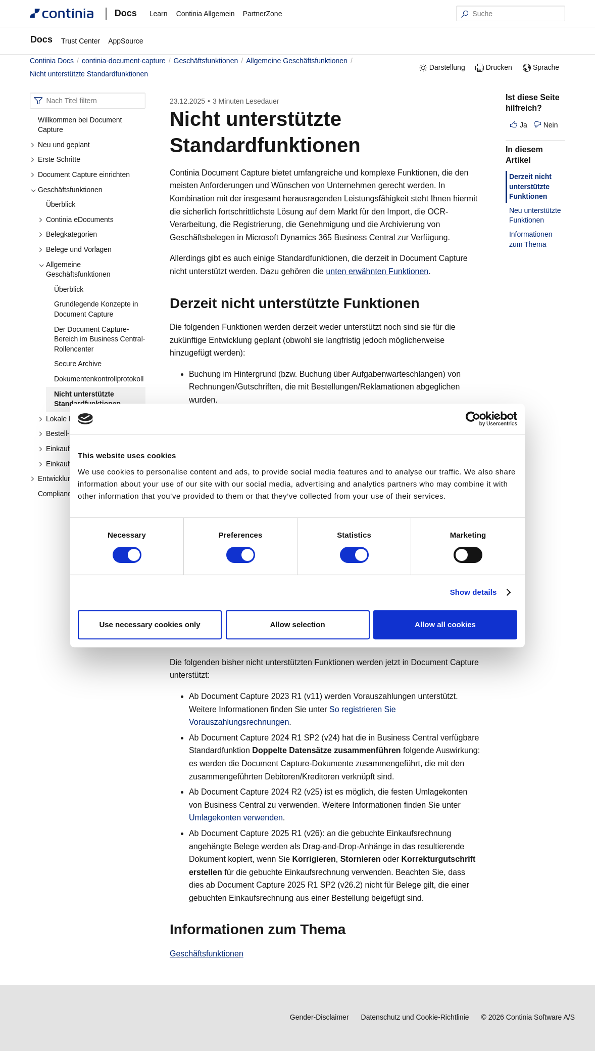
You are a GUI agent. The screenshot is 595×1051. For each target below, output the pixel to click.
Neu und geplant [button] (60, 145)
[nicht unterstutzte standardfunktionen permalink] (367, 145)
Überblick (60, 204)
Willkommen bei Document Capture (80, 125)
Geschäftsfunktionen (206, 953)
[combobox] (87, 101)
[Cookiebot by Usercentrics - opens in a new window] (473, 418)
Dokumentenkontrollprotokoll (98, 379)
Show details (473, 592)
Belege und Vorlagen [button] (75, 249)
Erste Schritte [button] (55, 159)
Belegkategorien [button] (67, 234)
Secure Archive (78, 364)
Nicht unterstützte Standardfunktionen (87, 399)
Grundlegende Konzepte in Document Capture (96, 309)
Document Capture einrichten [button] (80, 174)
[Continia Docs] (61, 13)
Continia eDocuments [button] (76, 219)
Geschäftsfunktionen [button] (66, 190)
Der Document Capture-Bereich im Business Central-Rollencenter (99, 339)
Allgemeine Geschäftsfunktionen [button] (74, 269)
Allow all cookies (445, 624)
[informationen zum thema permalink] (351, 930)
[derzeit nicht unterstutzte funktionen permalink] (426, 303)
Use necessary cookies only (149, 624)
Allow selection (297, 624)
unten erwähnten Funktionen (377, 271)
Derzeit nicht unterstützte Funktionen (530, 186)
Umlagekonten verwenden (236, 817)
